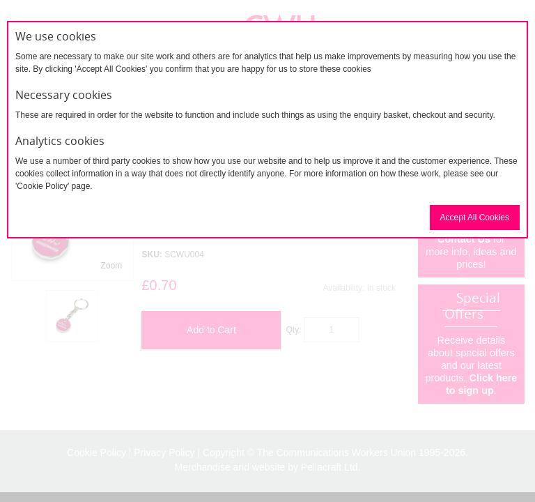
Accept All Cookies (474, 217)
